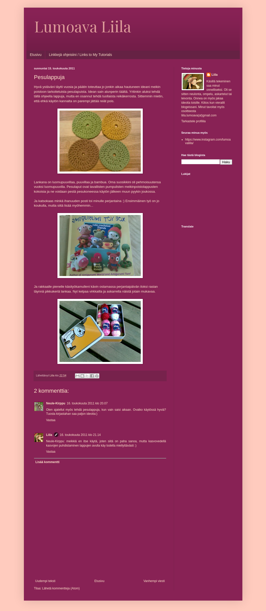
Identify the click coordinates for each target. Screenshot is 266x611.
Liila (49, 435)
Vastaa (50, 420)
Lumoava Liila (82, 26)
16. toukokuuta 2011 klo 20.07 (87, 403)
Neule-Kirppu (55, 403)
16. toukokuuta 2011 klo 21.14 (80, 435)
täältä (123, 92)
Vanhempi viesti (154, 581)
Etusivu (36, 55)
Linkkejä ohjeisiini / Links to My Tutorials (80, 55)
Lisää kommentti (48, 462)
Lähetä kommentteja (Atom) (61, 588)
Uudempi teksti (45, 581)
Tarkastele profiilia (193, 121)
